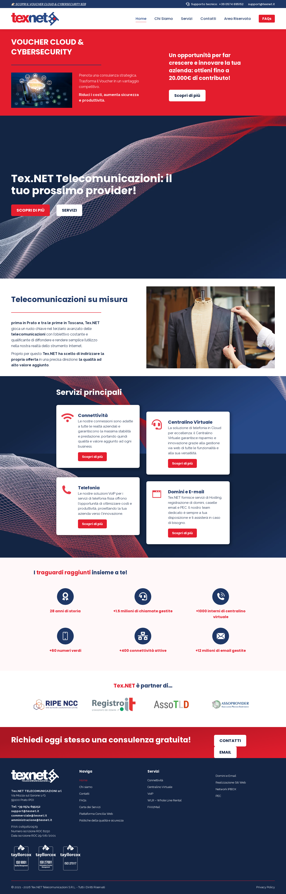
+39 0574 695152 (231, 4)
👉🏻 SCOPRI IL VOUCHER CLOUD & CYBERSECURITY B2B (48, 4)
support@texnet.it (261, 4)
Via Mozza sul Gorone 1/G (28, 795)
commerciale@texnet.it (29, 815)
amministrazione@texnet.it (31, 820)
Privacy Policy (265, 887)
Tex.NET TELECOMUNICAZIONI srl (36, 791)
